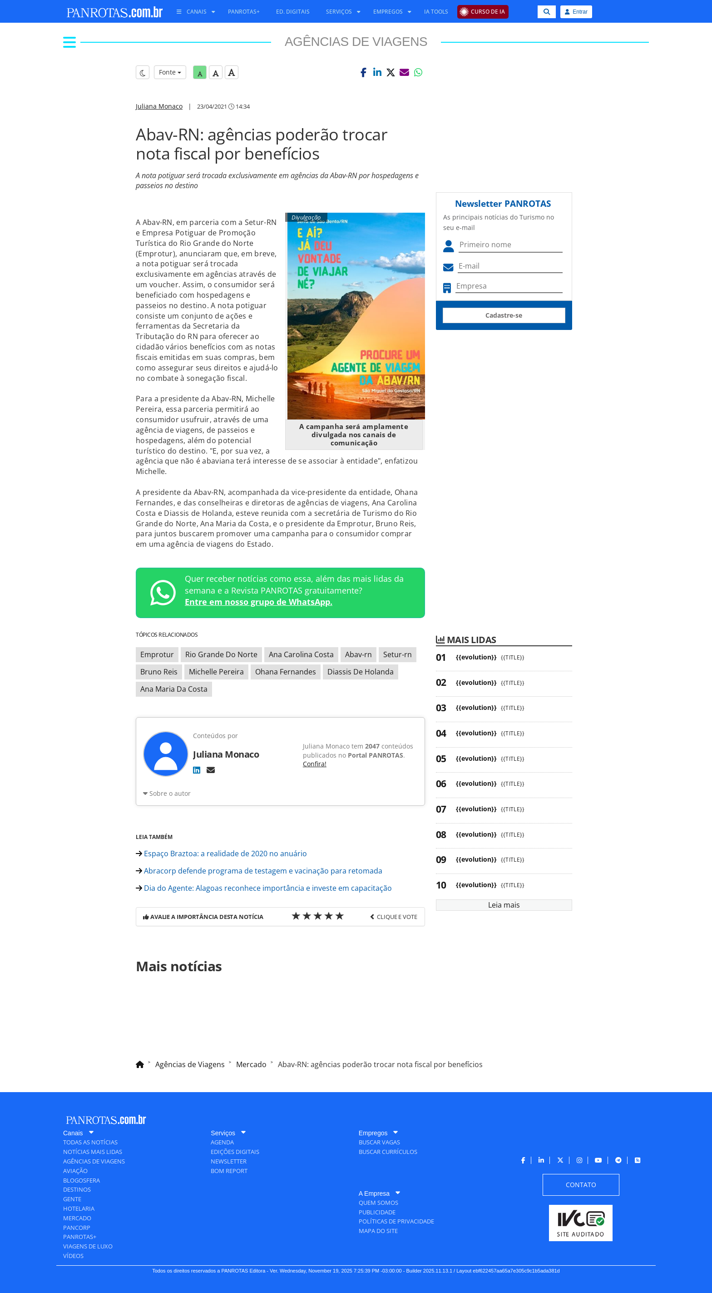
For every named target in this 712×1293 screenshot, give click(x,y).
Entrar (576, 12)
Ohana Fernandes (285, 672)
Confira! (314, 763)
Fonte (170, 72)
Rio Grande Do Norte (221, 654)
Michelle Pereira (216, 672)
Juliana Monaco (159, 106)
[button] (364, 72)
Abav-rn (358, 654)
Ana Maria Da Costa (174, 689)
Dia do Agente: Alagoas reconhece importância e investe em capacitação (264, 888)
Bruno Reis (159, 672)
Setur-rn (397, 654)
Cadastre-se (503, 315)
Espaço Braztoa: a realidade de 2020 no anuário (221, 854)
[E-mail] (211, 769)
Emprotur (157, 654)
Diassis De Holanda (360, 672)
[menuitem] (192, 11)
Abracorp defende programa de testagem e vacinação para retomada (259, 871)
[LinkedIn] (196, 769)
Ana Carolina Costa (301, 654)
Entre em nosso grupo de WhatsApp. (258, 601)
